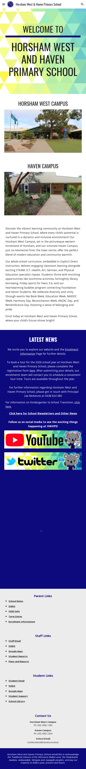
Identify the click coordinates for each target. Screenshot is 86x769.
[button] (3, 4)
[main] (43, 51)
